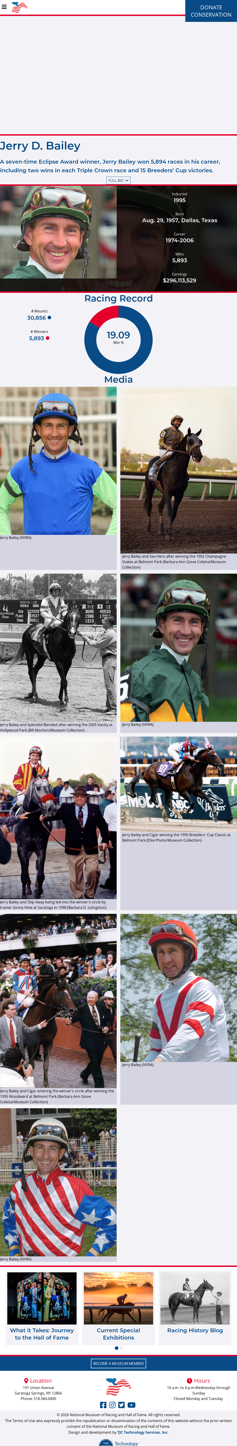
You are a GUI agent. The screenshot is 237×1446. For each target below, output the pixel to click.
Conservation (211, 14)
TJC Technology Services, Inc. (143, 1432)
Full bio (118, 180)
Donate (211, 7)
